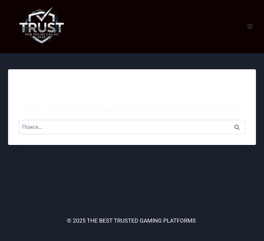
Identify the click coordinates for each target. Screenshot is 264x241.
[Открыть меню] (250, 26)
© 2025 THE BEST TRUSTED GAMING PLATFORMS (132, 220)
